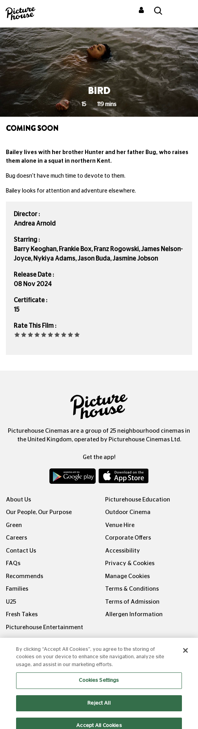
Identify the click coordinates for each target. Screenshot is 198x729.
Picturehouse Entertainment (44, 627)
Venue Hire (119, 525)
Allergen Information (134, 614)
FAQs (13, 563)
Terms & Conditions (132, 589)
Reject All (98, 707)
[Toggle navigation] (181, 11)
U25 (11, 602)
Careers (16, 538)
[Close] (185, 654)
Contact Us (21, 551)
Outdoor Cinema (128, 512)
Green (14, 525)
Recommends (24, 576)
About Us (18, 500)
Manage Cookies (127, 576)
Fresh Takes (22, 614)
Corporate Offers (128, 538)
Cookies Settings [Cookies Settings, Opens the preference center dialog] (99, 685)
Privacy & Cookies (129, 563)
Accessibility (122, 551)
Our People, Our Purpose (39, 512)
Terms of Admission (132, 602)
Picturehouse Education (137, 500)
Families (17, 589)
